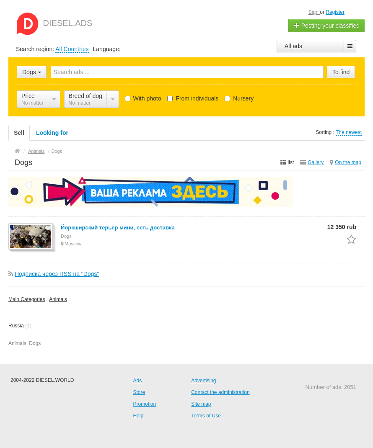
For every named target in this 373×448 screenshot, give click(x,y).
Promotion (144, 404)
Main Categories (26, 299)
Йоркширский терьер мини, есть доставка (118, 227)
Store (139, 392)
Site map (201, 404)
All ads (293, 46)
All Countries (71, 49)
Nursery (239, 98)
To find (341, 72)
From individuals (192, 98)
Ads (137, 381)
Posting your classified (327, 25)
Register (335, 12)
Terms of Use (206, 416)
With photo (143, 98)
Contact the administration (220, 392)
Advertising (203, 381)
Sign (314, 12)
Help (138, 416)
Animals (58, 299)
